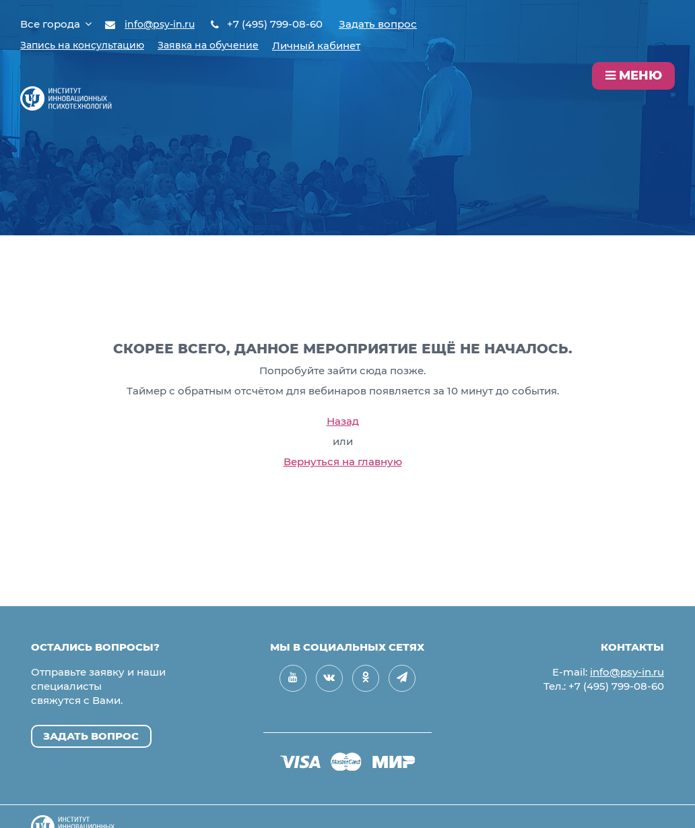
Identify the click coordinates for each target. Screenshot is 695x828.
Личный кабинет (331, 44)
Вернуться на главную (343, 461)
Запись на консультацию (87, 44)
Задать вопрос (382, 24)
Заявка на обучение (220, 44)
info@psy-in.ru (162, 24)
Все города (56, 24)
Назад (343, 421)
